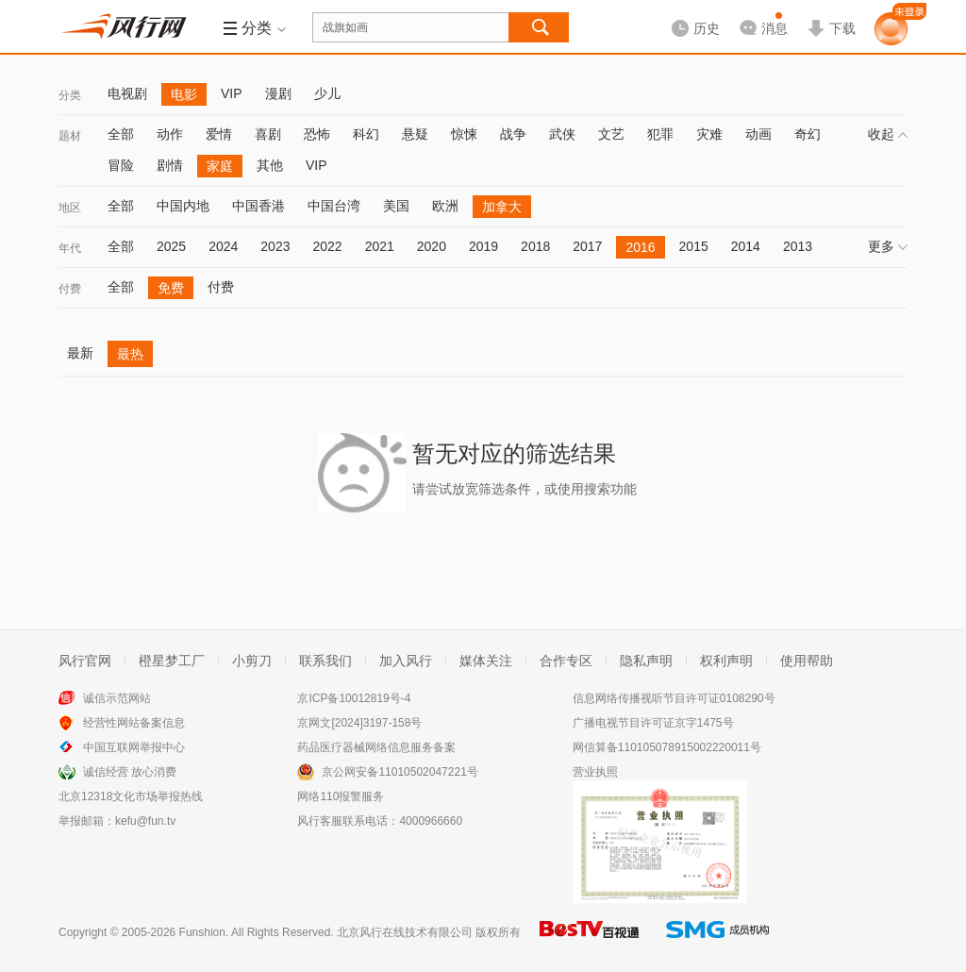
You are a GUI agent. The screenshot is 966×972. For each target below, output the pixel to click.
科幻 (366, 134)
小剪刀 (252, 660)
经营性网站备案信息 (134, 722)
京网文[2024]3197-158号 (359, 722)
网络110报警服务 (340, 796)
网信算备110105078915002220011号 (667, 747)
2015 (693, 246)
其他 (270, 165)
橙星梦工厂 (172, 660)
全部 (121, 134)
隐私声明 (646, 660)
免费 (171, 287)
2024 (223, 246)
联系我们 (325, 660)
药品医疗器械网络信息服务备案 (376, 747)
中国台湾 (334, 205)
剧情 (170, 165)
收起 (888, 134)
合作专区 (566, 660)
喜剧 (268, 134)
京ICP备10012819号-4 (353, 698)
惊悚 (464, 134)
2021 (379, 246)
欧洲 (445, 205)
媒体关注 (485, 660)
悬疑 (415, 134)
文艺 (611, 134)
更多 (888, 246)
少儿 (327, 93)
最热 (130, 353)
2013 (797, 246)
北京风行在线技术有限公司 (405, 932)
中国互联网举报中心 (134, 747)
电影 (184, 94)
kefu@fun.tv (145, 821)
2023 (275, 246)
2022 (326, 246)
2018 (535, 246)
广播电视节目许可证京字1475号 (653, 722)
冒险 (121, 165)
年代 (69, 248)
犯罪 (660, 134)
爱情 (219, 134)
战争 (513, 134)
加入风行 (405, 660)
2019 (483, 246)
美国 (396, 205)
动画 (758, 134)
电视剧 (127, 93)
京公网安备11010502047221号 (399, 772)
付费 (69, 288)
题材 (69, 135)
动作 (170, 134)
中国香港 (258, 205)
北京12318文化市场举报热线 (130, 796)
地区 (69, 207)
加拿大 (502, 206)
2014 (745, 246)
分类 (69, 95)
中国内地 (183, 205)
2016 (640, 247)
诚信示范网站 (117, 698)
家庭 (220, 166)
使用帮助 (806, 660)
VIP (231, 93)
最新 (80, 352)
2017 (587, 246)
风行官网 (84, 660)
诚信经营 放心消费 (129, 772)
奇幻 (807, 134)
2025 (171, 246)
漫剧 (278, 93)
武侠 (562, 134)
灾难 (709, 134)
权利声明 (726, 660)
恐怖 (317, 134)
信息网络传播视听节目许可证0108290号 (674, 698)
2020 (431, 246)
